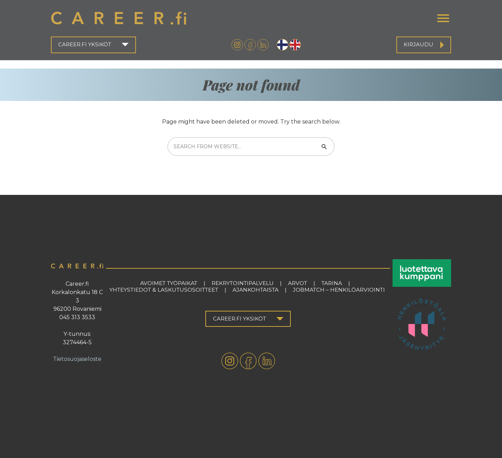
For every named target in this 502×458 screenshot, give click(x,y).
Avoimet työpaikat (168, 283)
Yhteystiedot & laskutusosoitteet (163, 289)
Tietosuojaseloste (77, 359)
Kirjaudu (418, 44)
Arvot (297, 283)
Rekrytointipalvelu (243, 283)
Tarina (331, 283)
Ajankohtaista (256, 289)
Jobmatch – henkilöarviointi (339, 289)
